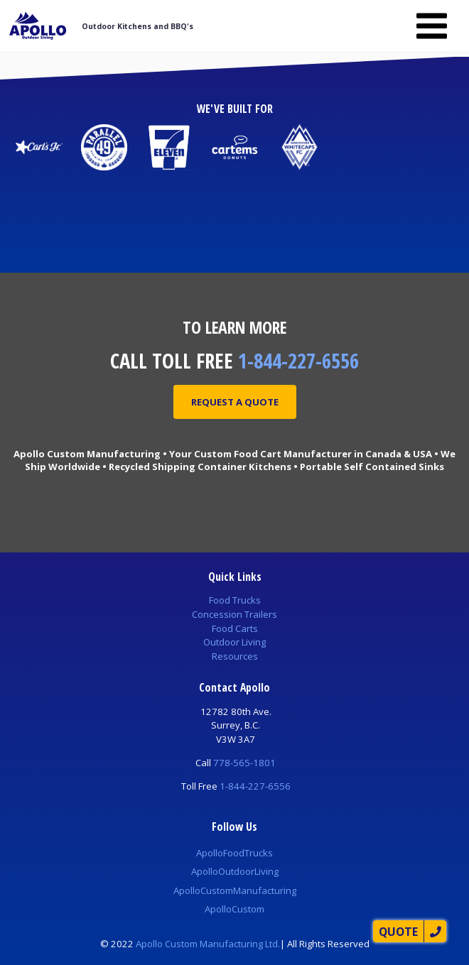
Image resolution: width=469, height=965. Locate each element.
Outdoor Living (234, 642)
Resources (235, 656)
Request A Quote (235, 402)
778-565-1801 (244, 762)
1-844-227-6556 (298, 360)
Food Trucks (235, 600)
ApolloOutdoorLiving (235, 871)
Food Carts (235, 628)
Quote (398, 931)
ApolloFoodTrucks (234, 852)
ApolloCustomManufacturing (234, 890)
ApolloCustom (234, 909)
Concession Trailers (234, 614)
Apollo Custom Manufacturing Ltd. (208, 943)
